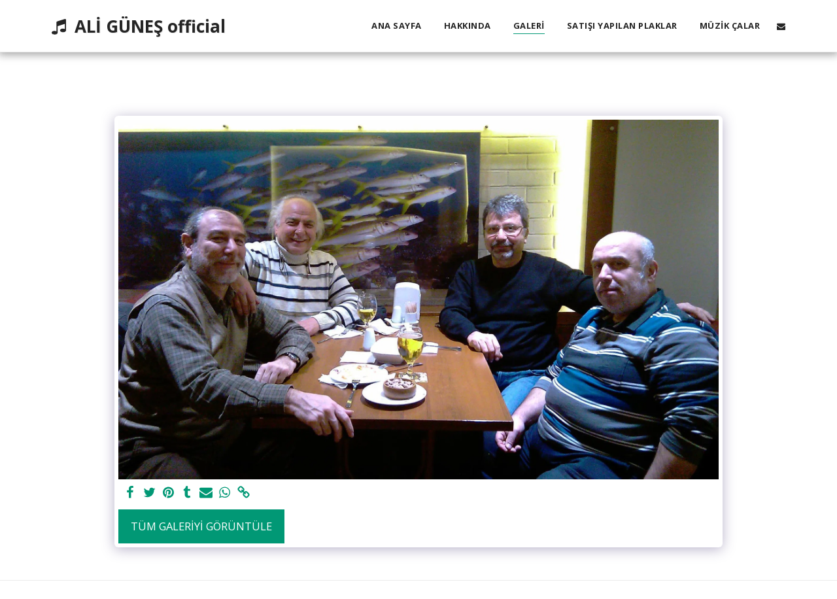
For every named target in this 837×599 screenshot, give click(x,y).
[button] (781, 26)
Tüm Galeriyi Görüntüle (201, 526)
